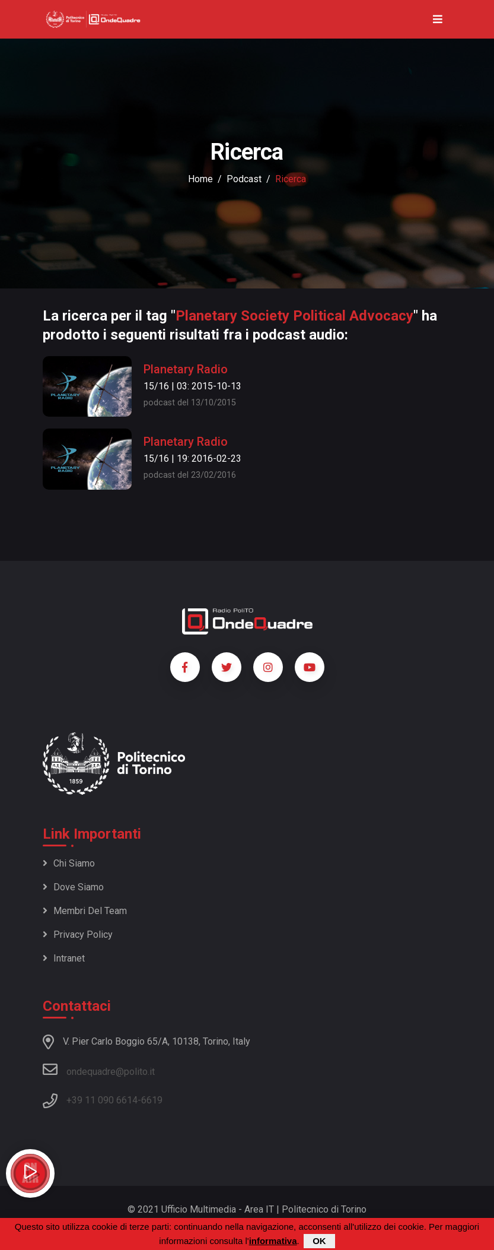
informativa (273, 1241)
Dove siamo (73, 887)
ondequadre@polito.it (99, 1069)
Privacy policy (78, 934)
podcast (244, 179)
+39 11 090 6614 (102, 1100)
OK (319, 1241)
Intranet (64, 958)
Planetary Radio (186, 369)
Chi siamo (69, 863)
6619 (151, 1100)
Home (200, 179)
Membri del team (85, 910)
